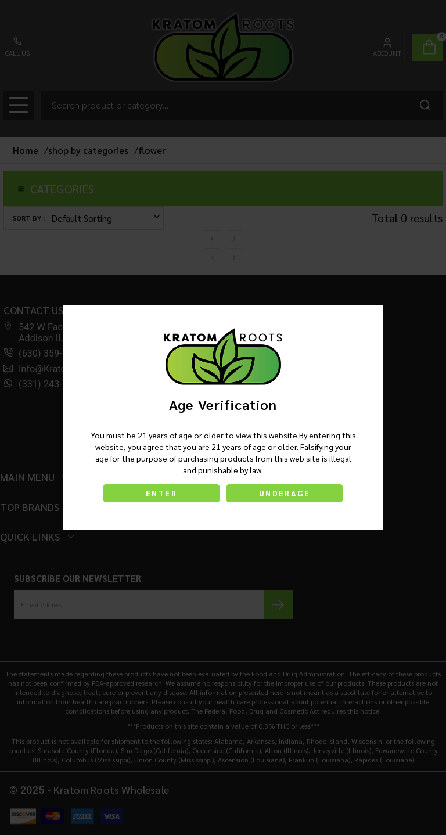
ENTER (161, 493)
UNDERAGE (284, 493)
